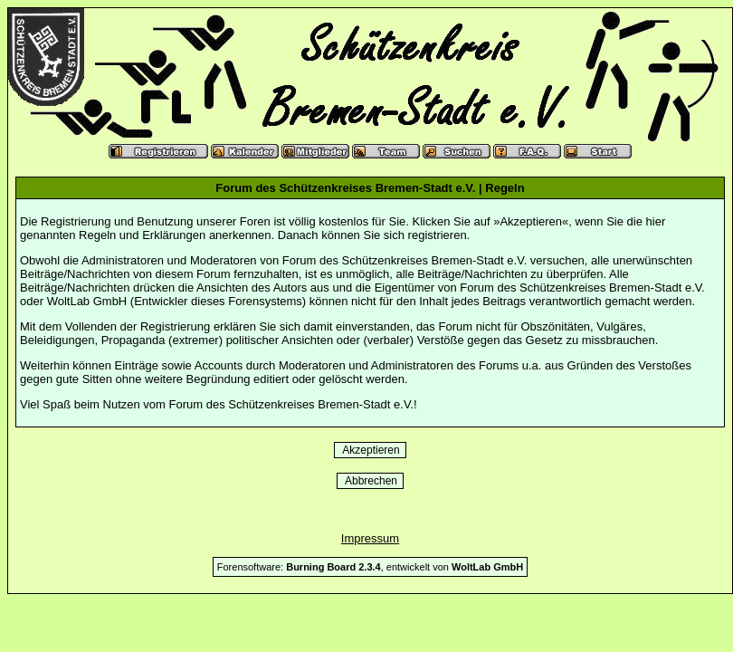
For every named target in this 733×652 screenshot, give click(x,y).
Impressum (370, 538)
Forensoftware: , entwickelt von (370, 566)
